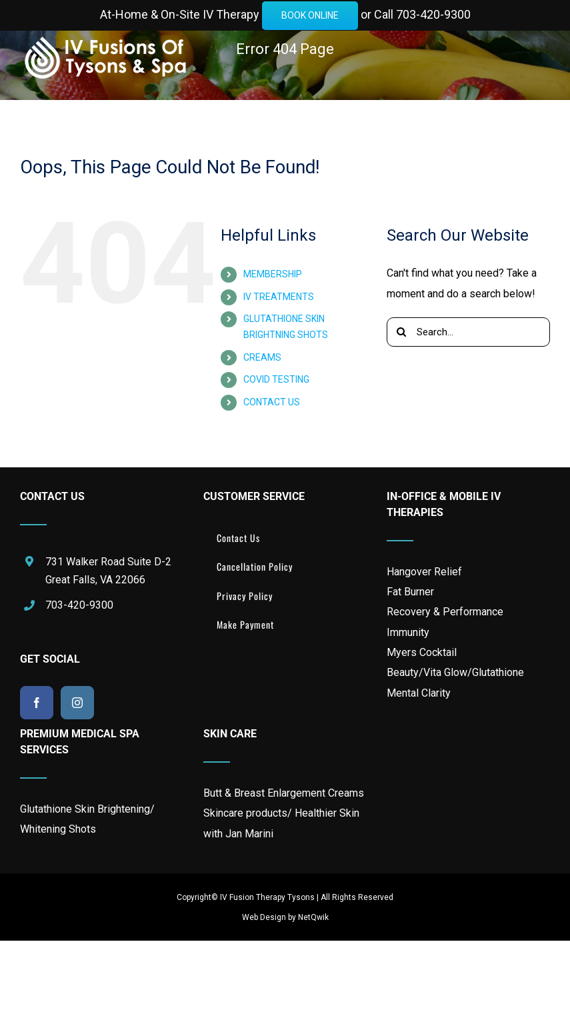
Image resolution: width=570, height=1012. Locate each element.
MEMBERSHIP (272, 274)
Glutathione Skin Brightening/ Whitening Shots (87, 819)
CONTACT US (271, 402)
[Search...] (468, 332)
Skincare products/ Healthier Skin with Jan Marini (281, 823)
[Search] (401, 332)
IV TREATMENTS (278, 296)
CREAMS (262, 357)
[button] (351, 184)
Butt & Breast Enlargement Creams (283, 793)
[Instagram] (77, 702)
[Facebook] (36, 702)
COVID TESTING (276, 379)
